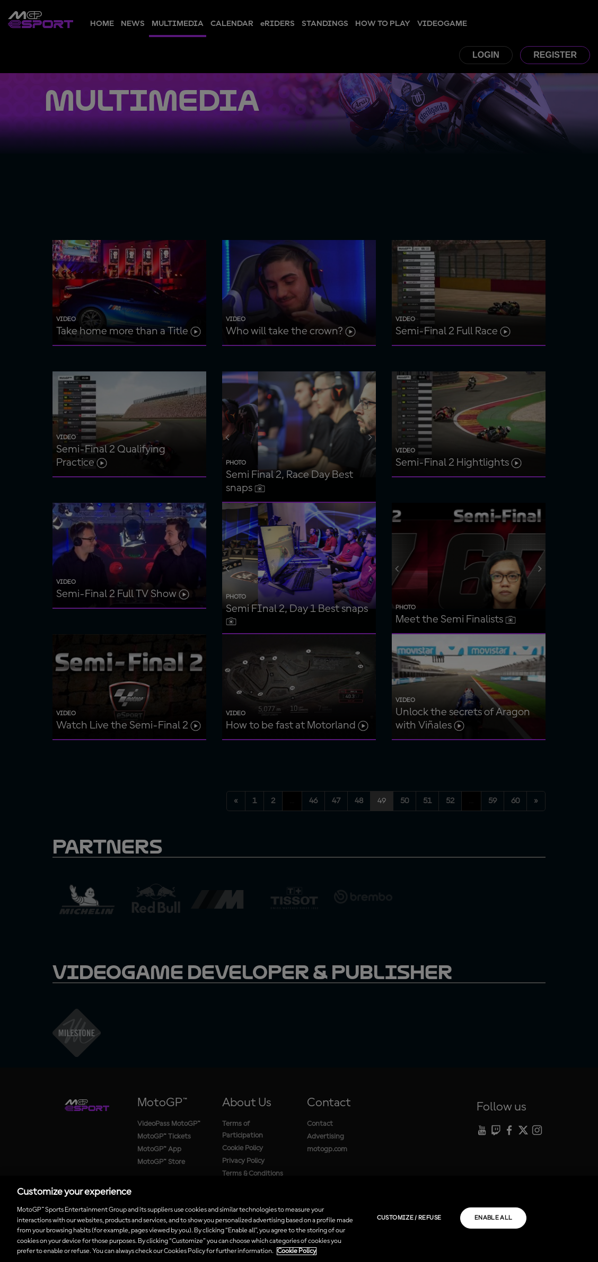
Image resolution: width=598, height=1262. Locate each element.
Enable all (493, 1218)
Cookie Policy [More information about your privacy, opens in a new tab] (296, 1251)
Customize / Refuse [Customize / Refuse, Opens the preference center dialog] (409, 1218)
